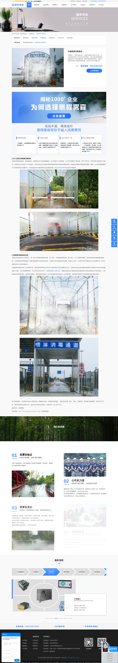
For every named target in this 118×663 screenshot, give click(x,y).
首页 (29, 4)
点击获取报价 (94, 70)
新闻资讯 (91, 4)
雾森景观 (36, 4)
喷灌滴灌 (45, 4)
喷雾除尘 (55, 4)
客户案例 (73, 4)
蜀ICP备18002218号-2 (73, 657)
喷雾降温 (64, 4)
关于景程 (101, 4)
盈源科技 (52, 651)
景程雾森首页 (23, 33)
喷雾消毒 (31, 33)
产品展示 (82, 4)
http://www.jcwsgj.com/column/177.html (29, 411)
